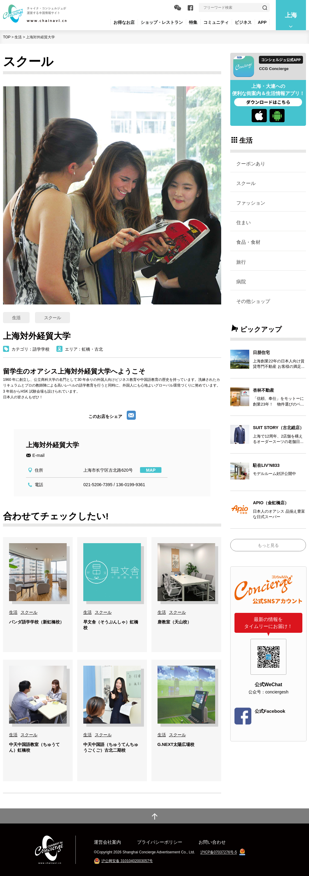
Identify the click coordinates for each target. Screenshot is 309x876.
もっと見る (268, 545)
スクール (246, 183)
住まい (243, 222)
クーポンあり (250, 163)
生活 (18, 37)
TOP (7, 37)
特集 (193, 22)
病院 (241, 281)
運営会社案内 (107, 842)
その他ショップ (253, 301)
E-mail (38, 455)
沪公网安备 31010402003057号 (127, 861)
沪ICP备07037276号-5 (218, 852)
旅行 (241, 262)
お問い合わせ (212, 842)
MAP (151, 470)
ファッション (250, 202)
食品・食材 (248, 242)
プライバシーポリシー (159, 842)
